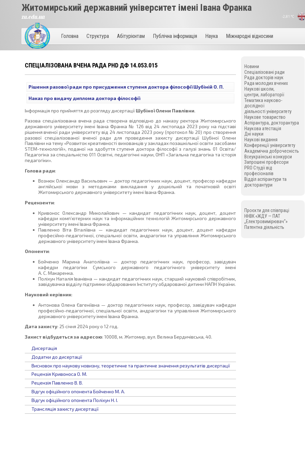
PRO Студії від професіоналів (258, 170)
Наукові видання (261, 139)
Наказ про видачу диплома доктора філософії (84, 98)
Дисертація (44, 348)
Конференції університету (269, 145)
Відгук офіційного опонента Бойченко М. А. (78, 391)
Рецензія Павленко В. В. (57, 383)
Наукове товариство (265, 117)
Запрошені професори (266, 162)
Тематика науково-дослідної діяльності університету (268, 106)
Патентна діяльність (264, 227)
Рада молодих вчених (266, 83)
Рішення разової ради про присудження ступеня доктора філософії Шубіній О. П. (126, 87)
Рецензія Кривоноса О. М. (59, 374)
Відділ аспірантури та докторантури (265, 182)
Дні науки (253, 134)
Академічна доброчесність (271, 151)
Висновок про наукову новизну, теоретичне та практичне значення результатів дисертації (131, 365)
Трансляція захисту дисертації (65, 409)
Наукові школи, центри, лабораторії (264, 91)
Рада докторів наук (264, 77)
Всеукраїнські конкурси (268, 156)
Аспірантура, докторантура (271, 122)
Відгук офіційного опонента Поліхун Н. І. (75, 400)
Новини (251, 66)
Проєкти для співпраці (266, 210)
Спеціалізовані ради (264, 72)
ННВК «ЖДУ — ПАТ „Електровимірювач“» (266, 218)
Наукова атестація (262, 128)
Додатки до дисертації (57, 357)
